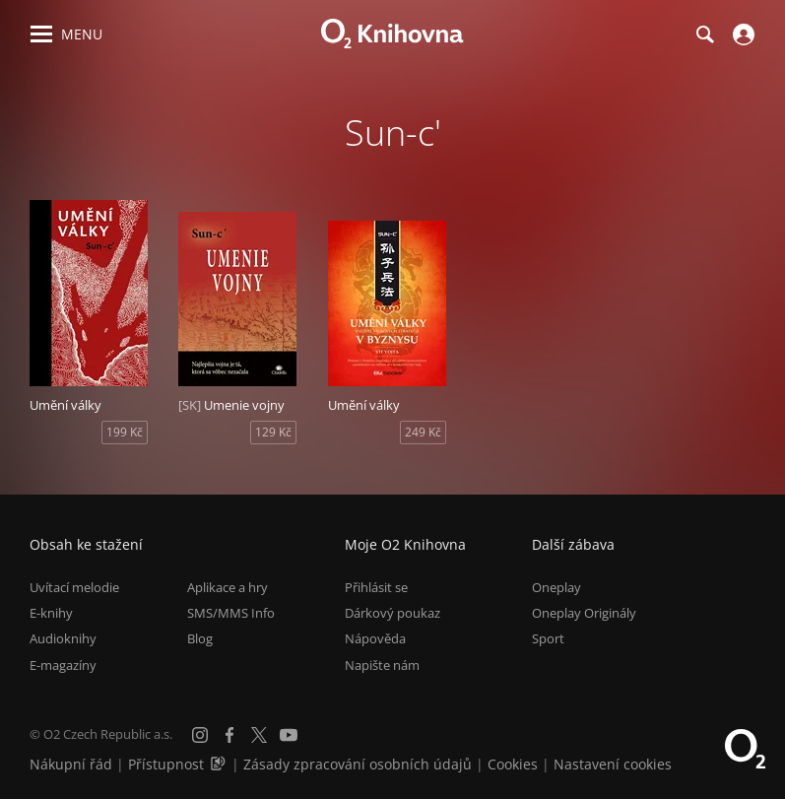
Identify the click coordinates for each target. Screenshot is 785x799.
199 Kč (124, 432)
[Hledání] (704, 34)
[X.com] (259, 735)
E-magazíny (63, 665)
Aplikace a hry (227, 587)
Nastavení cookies (613, 764)
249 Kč (423, 432)
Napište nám (382, 665)
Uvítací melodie (74, 587)
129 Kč (273, 432)
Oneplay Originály (584, 613)
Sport (548, 638)
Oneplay (556, 587)
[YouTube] (288, 735)
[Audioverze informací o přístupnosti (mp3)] (219, 764)
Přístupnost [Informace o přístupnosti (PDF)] (166, 764)
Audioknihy (63, 638)
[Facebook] (229, 735)
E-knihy (51, 613)
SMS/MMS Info (231, 613)
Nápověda (375, 638)
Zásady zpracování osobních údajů (357, 764)
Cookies (513, 764)
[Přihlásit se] (741, 34)
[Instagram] (200, 735)
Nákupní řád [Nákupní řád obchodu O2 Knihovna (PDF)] (71, 764)
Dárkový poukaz (392, 613)
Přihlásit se (376, 587)
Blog (200, 638)
